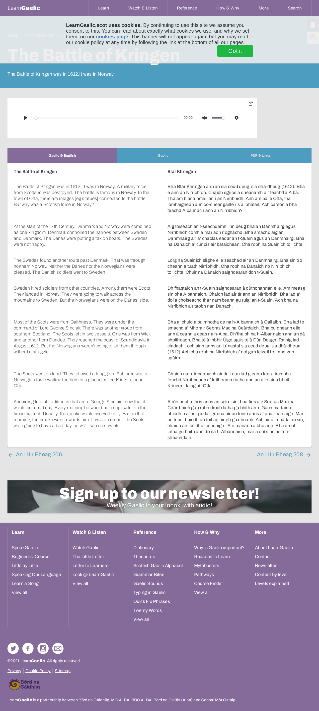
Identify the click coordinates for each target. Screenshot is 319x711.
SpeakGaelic (25, 547)
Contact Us (58, 648)
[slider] (106, 118)
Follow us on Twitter (13, 648)
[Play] (25, 118)
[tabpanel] (159, 305)
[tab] (62, 155)
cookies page (112, 36)
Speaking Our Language (36, 574)
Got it (235, 51)
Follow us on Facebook (28, 648)
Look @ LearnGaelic (93, 574)
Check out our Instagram (43, 648)
